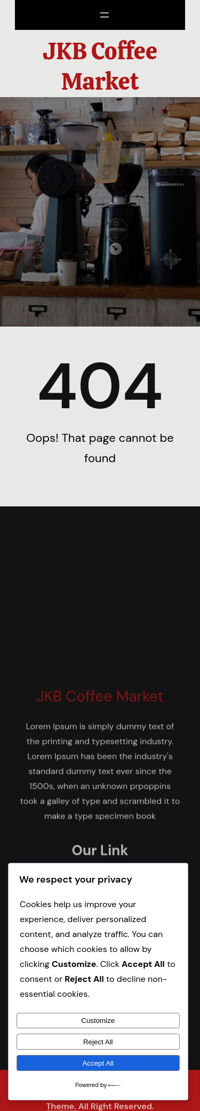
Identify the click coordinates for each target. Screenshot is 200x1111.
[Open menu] (104, 15)
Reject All (98, 1042)
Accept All (98, 1063)
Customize (98, 1021)
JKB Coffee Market (100, 66)
